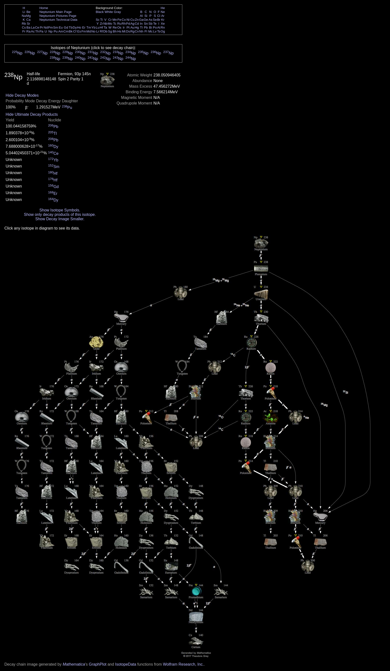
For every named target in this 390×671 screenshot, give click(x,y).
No (93, 31)
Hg (137, 27)
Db (105, 31)
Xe (163, 23)
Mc (150, 31)
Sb (150, 23)
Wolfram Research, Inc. (183, 664)
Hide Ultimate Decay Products (32, 114)
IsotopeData (125, 664)
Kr (162, 19)
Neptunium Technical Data (58, 19)
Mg (28, 16)
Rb (24, 23)
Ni (128, 19)
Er (83, 27)
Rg (132, 31)
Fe (119, 19)
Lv (155, 31)
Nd (46, 27)
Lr (97, 31)
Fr (23, 31)
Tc (114, 23)
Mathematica (74, 664)
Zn (137, 19)
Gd (66, 27)
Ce (37, 27)
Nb (105, 23)
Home (43, 8)
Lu (97, 27)
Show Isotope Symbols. (59, 210)
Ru (119, 23)
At (158, 27)
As (150, 19)
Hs (119, 31)
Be (28, 12)
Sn (146, 23)
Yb (93, 27)
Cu (132, 19)
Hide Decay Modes (22, 95)
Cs (24, 27)
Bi (150, 27)
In (141, 23)
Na (24, 16)
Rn (163, 27)
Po (155, 27)
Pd (128, 23)
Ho (79, 27)
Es (79, 31)
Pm (50, 27)
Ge (146, 19)
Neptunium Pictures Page (57, 16)
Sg (110, 31)
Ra (28, 31)
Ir (124, 27)
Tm (88, 27)
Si (145, 16)
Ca (28, 19)
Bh (115, 31)
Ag (132, 23)
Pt (128, 27)
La (33, 27)
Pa (41, 31)
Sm (55, 27)
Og (163, 31)
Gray (117, 12)
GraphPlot (97, 664)
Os (119, 27)
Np (50, 31)
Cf (74, 31)
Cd (137, 23)
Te (155, 23)
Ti (101, 19)
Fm (83, 31)
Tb (71, 27)
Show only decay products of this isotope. (60, 214)
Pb (146, 27)
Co (124, 19)
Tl (141, 27)
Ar (162, 16)
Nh (141, 31)
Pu (55, 31)
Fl (145, 31)
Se (155, 19)
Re (115, 27)
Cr (110, 19)
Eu (61, 27)
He (163, 8)
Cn (137, 31)
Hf (101, 27)
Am (60, 31)
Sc (98, 19)
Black (100, 12)
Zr (101, 23)
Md (89, 31)
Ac (33, 31)
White (109, 12)
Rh (124, 23)
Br (158, 19)
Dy (75, 27)
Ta (105, 27)
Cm (66, 31)
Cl (158, 16)
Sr (28, 23)
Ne (163, 12)
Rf (101, 31)
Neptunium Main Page (55, 12)
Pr (41, 27)
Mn (114, 19)
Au (132, 27)
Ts (158, 31)
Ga (141, 19)
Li (23, 12)
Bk (71, 31)
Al (141, 16)
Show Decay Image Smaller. (59, 219)
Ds (128, 31)
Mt (124, 31)
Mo (110, 23)
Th (37, 31)
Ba (28, 27)
